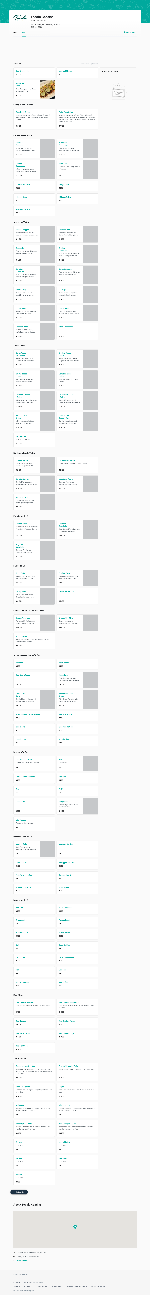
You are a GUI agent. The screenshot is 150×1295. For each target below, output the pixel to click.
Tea (15, 789)
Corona (17, 1142)
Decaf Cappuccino (64, 957)
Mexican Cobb (62, 230)
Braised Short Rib (64, 618)
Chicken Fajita (62, 573)
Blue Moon (61, 1158)
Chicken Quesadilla (61, 249)
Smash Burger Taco (19, 84)
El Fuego (60, 290)
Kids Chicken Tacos (65, 1021)
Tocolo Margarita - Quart (24, 1066)
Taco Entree (19, 436)
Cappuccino (18, 801)
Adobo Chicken (20, 636)
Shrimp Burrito (20, 497)
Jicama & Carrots (21, 209)
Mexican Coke (19, 844)
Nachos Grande (20, 327)
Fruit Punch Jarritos (22, 875)
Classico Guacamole (18, 144)
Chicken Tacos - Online (63, 354)
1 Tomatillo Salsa (21, 184)
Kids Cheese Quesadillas (23, 1002)
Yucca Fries (61, 675)
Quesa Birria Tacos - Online (63, 416)
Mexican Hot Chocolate (23, 777)
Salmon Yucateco (21, 618)
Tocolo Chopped (20, 230)
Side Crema (18, 727)
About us (14, 1286)
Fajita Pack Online (64, 112)
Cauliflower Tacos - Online (64, 396)
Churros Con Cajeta (22, 759)
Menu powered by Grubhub (87, 64)
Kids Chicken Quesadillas (67, 1002)
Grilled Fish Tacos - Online (21, 396)
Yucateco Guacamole (61, 144)
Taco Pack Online (21, 112)
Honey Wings (19, 308)
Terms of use (40, 1286)
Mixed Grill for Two (64, 592)
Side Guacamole (63, 714)
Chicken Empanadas (18, 165)
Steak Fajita (18, 573)
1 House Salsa (19, 197)
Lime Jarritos (19, 862)
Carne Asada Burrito (65, 460)
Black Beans (62, 663)
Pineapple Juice (63, 920)
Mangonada (61, 801)
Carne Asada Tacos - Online (19, 354)
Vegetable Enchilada (18, 545)
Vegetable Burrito (64, 479)
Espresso (60, 777)
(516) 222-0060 (34, 27)
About (22, 33)
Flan (58, 759)
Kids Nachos (19, 1021)
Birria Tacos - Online (19, 416)
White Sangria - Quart (65, 1124)
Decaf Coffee (62, 945)
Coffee (60, 789)
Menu (13, 33)
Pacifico (17, 1158)
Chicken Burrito (20, 460)
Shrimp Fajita (19, 592)
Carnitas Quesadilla (18, 270)
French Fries (19, 739)
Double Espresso (20, 982)
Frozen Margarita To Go (66, 1066)
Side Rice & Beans (21, 675)
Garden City (25, 1282)
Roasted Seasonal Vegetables (26, 714)
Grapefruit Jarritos (21, 887)
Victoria (17, 1175)
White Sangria (62, 1105)
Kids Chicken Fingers (65, 1033)
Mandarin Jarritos (64, 844)
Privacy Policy (54, 1286)
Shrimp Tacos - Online (20, 375)
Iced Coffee (61, 982)
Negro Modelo (62, 1142)
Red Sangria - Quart (22, 1124)
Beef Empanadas (20, 71)
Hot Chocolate (20, 932)
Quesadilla (18, 248)
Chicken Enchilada (21, 524)
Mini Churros (19, 820)
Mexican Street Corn (20, 694)
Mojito (59, 1087)
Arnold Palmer (62, 932)
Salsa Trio (61, 164)
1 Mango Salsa (63, 197)
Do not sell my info (96, 1286)
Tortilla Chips (62, 739)
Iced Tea (17, 908)
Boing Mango (62, 887)
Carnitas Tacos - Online (63, 375)
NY (18, 1282)
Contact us (26, 1286)
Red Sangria (18, 1105)
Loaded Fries (62, 308)
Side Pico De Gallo (64, 727)
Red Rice (17, 663)
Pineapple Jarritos (64, 862)
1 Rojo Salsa (62, 184)
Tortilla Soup (19, 290)
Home (13, 1282)
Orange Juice (19, 920)
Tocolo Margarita (21, 1087)
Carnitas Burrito (20, 479)
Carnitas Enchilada (61, 525)
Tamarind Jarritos (64, 875)
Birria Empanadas (64, 327)
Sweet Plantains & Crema (64, 694)
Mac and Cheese (63, 71)
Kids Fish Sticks (20, 1046)
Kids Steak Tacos (21, 1033)
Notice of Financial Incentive (74, 1286)
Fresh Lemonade (63, 908)
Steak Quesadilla (63, 269)
